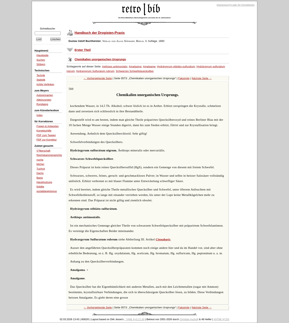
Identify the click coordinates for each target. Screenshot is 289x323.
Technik (41, 75)
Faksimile (183, 78)
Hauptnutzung (44, 182)
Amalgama (135, 66)
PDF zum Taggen (46, 135)
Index (40, 115)
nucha (40, 159)
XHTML (218, 319)
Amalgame (149, 66)
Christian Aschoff (189, 319)
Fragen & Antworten (48, 126)
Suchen (41, 60)
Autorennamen (45, 95)
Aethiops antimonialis (114, 66)
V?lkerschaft (43, 150)
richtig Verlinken (45, 84)
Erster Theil (83, 50)
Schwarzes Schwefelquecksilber (135, 71)
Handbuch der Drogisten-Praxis (100, 33)
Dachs (40, 173)
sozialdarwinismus (47, 191)
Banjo (40, 177)
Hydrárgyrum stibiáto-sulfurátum (176, 66)
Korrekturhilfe (44, 130)
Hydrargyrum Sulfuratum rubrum (95, 71)
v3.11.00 (139, 319)
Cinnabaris (163, 239)
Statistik (41, 79)
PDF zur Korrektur (47, 139)
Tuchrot (41, 168)
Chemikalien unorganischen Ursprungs (100, 59)
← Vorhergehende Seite (98, 78)
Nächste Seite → (202, 78)
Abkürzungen (44, 99)
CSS (226, 319)
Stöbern (41, 64)
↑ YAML (128, 319)
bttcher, (41, 164)
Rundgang (42, 104)
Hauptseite (43, 55)
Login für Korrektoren (242, 5)
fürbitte (40, 186)
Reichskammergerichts (49, 155)
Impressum (223, 5)
